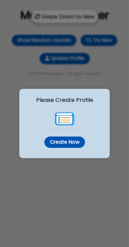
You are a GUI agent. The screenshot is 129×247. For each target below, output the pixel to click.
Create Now (64, 142)
